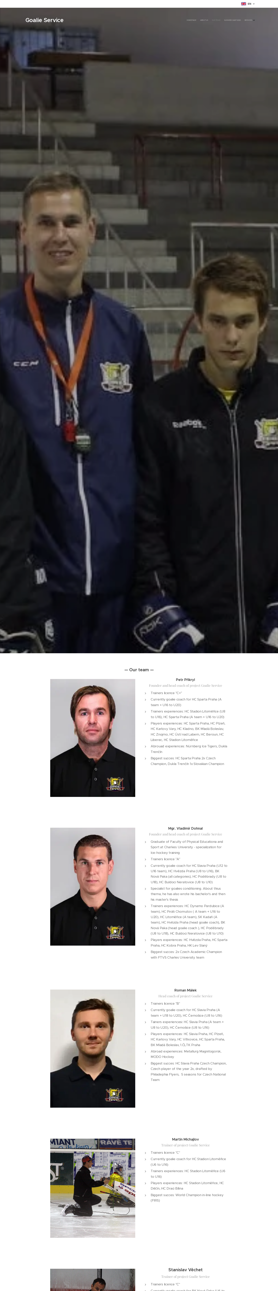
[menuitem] (237, 20)
